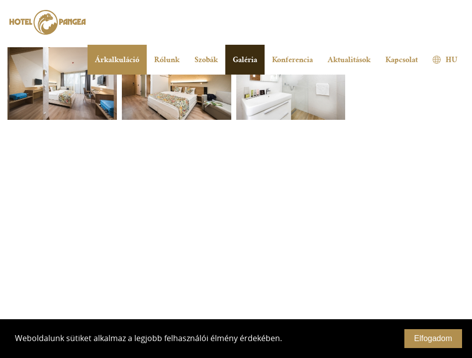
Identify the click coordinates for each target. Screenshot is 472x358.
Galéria (245, 60)
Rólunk (167, 60)
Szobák (206, 60)
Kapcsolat (401, 60)
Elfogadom (433, 338)
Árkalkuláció (117, 60)
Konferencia (292, 60)
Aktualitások (349, 60)
